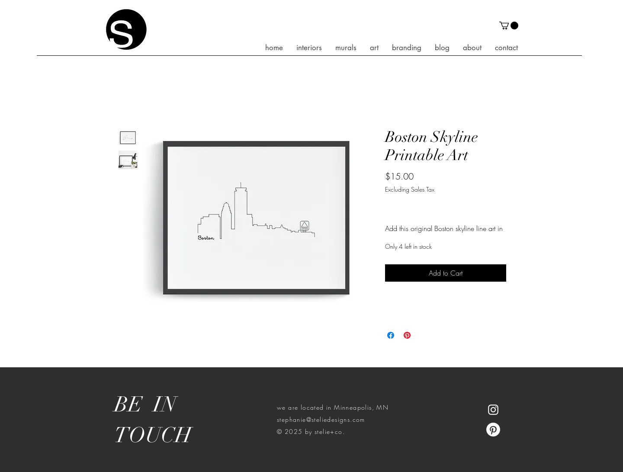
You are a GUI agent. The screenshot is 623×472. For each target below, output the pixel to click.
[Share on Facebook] (390, 335)
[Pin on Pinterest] (407, 335)
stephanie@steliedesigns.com (321, 419)
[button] (508, 25)
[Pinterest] (493, 430)
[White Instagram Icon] (493, 410)
